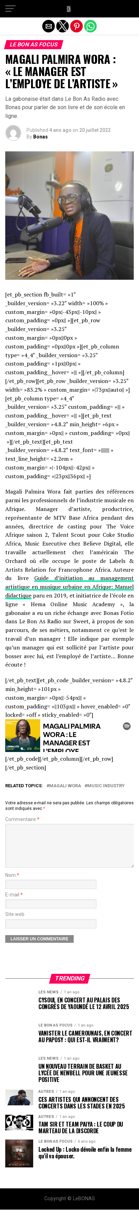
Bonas (40, 137)
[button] (10, 8)
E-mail (14, 903)
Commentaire (22, 819)
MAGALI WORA (65, 786)
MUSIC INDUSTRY (106, 786)
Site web (14, 922)
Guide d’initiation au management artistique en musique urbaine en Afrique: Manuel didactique (69, 586)
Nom (12, 883)
